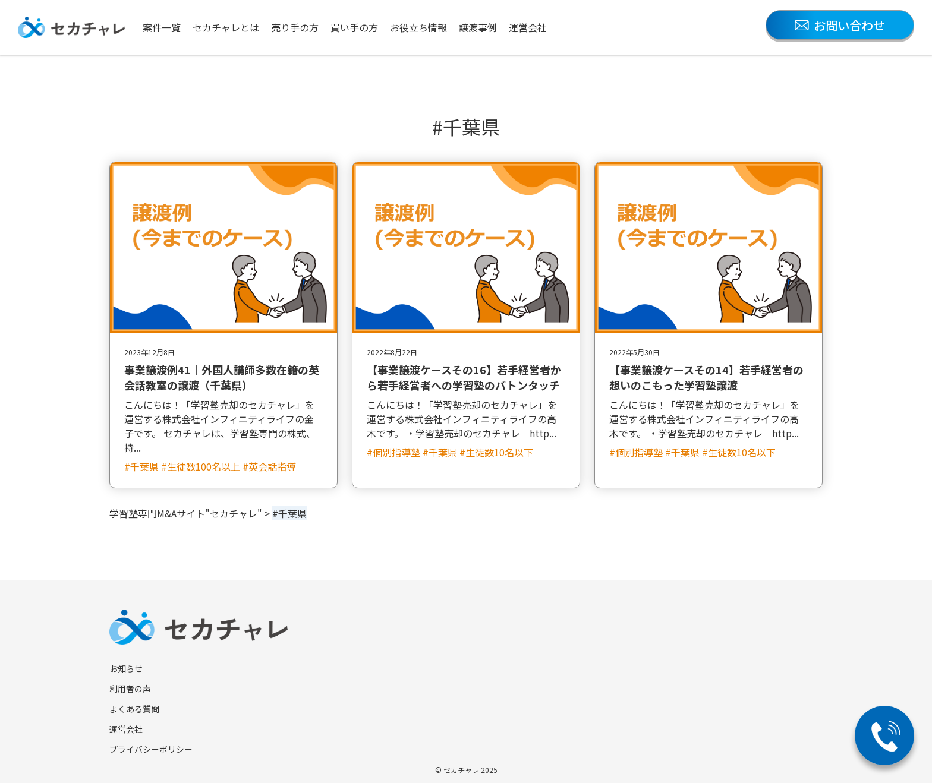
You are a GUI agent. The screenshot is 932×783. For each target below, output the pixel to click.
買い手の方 (354, 27)
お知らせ (126, 668)
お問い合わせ (840, 25)
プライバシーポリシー (151, 749)
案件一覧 (162, 27)
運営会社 (528, 27)
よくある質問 (134, 709)
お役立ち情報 (418, 27)
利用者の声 (130, 688)
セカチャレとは (226, 27)
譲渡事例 (478, 27)
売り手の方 (295, 27)
